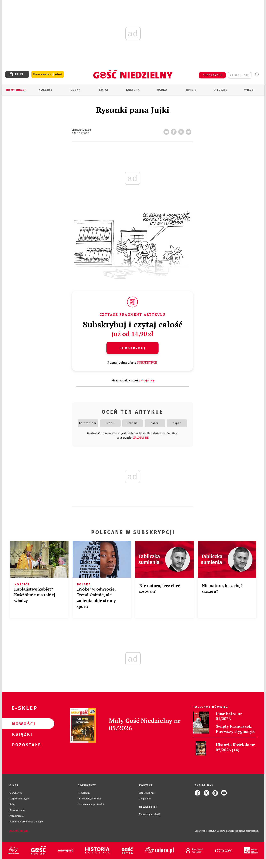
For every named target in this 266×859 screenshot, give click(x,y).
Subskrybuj (132, 348)
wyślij (189, 131)
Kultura (133, 90)
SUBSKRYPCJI (147, 362)
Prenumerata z (47, 74)
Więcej (249, 90)
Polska (75, 90)
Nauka (162, 90)
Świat (103, 90)
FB (174, 131)
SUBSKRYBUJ (212, 75)
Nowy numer (16, 90)
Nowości (21, 723)
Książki (21, 734)
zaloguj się (239, 75)
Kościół (45, 90)
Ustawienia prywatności (91, 804)
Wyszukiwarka (257, 74)
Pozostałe (21, 744)
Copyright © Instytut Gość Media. (212, 831)
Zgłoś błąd (18, 831)
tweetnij (182, 131)
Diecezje (220, 90)
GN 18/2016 (80, 133)
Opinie (191, 90)
